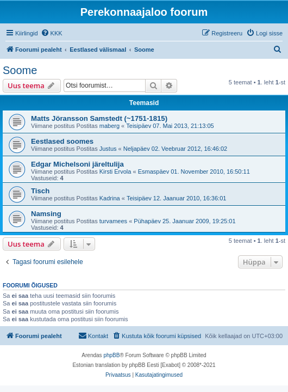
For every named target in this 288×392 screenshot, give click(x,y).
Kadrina (109, 198)
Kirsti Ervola (115, 171)
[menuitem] (51, 33)
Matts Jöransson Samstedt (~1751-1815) (99, 118)
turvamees (113, 221)
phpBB (111, 355)
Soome (20, 70)
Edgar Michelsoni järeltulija (77, 164)
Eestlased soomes (62, 141)
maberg (109, 125)
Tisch (40, 191)
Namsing (46, 214)
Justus (108, 148)
